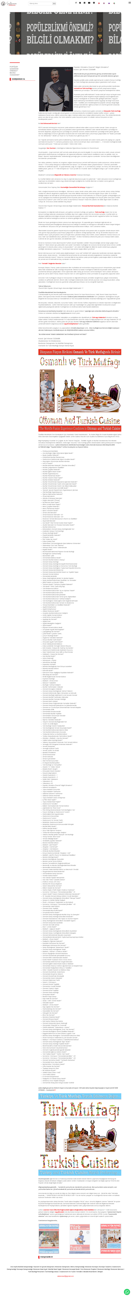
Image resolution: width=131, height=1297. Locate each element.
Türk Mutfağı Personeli (36, 1271)
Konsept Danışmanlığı (24, 1269)
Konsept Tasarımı (105, 1267)
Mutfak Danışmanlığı (25, 1267)
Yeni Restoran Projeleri (88, 1269)
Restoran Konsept (91, 1267)
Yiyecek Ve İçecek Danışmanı (44, 1267)
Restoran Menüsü (117, 1269)
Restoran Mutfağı (104, 1269)
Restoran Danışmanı (62, 1267)
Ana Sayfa (14, 1267)
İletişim (100, 1271)
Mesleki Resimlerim (90, 1271)
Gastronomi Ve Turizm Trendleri (71, 1271)
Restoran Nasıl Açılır (40, 1269)
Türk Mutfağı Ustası (51, 1271)
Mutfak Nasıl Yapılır (54, 1269)
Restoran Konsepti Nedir (71, 1269)
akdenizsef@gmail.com (65, 1276)
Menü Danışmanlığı (77, 1267)
